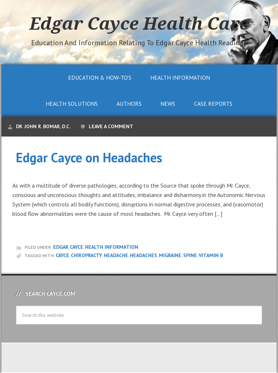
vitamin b (211, 255)
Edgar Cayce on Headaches (89, 157)
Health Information (111, 247)
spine (190, 255)
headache (116, 255)
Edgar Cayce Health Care (139, 23)
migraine (170, 255)
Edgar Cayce (68, 247)
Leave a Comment (111, 126)
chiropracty (86, 255)
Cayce (62, 255)
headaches (143, 255)
